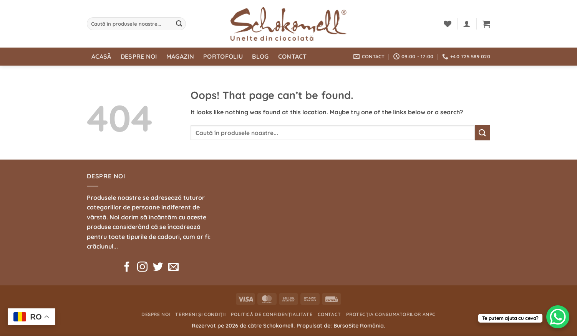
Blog (260, 56)
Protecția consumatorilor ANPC (391, 314)
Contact (292, 56)
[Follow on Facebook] (127, 267)
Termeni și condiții (200, 314)
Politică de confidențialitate (271, 314)
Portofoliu (223, 56)
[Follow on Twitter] (158, 267)
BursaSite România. (359, 325)
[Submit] (179, 23)
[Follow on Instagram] (142, 267)
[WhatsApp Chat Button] (557, 316)
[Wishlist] (447, 23)
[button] (467, 23)
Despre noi (139, 56)
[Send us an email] (173, 267)
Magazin (180, 56)
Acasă (101, 56)
